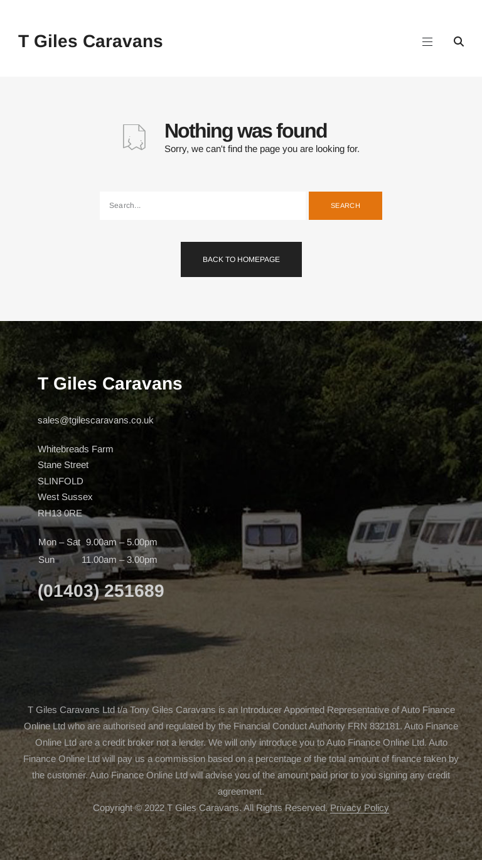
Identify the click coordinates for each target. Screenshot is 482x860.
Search (345, 205)
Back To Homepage (241, 259)
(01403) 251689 (101, 591)
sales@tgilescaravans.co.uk (96, 420)
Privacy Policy (359, 807)
